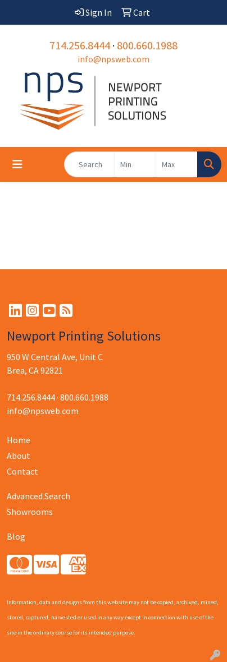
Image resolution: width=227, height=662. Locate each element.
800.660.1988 (147, 45)
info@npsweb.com (113, 59)
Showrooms (30, 511)
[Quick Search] (89, 164)
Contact (22, 471)
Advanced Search (38, 496)
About (18, 455)
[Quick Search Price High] (177, 164)
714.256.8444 (79, 45)
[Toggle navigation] (17, 164)
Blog (16, 536)
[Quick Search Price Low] (135, 164)
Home (18, 439)
